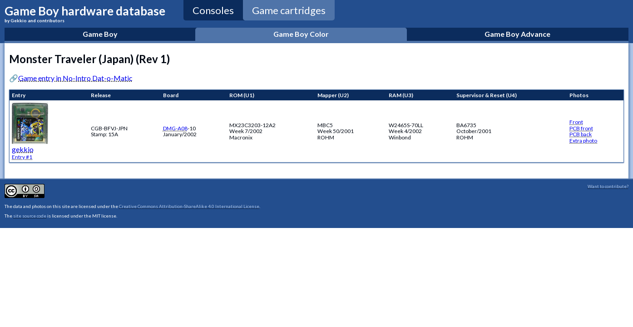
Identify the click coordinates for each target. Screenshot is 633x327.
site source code (29, 215)
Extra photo (583, 140)
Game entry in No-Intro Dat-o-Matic (75, 78)
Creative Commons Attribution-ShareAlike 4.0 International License (189, 206)
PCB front (581, 128)
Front (576, 122)
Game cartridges (289, 10)
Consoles (213, 10)
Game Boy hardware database (85, 13)
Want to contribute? (608, 186)
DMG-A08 (175, 128)
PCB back (580, 134)
